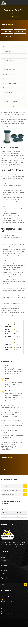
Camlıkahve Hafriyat (8, 97)
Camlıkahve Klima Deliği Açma (10, 101)
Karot (4, 557)
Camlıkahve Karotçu (7, 51)
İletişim (4, 573)
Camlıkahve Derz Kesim (8, 92)
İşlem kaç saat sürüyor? (8, 486)
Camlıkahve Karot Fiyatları (9, 60)
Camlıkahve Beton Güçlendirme (10, 83)
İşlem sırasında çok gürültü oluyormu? (11, 490)
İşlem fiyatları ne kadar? (8, 494)
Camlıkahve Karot (7, 46)
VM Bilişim (19, 621)
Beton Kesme (6, 565)
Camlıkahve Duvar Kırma (8, 87)
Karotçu (4, 560)
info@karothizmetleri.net (9, 613)
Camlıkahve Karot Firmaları (9, 65)
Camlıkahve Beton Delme (9, 69)
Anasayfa (9, 13)
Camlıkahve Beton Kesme (9, 74)
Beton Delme (6, 562)
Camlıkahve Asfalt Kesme (9, 78)
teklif (9, 24)
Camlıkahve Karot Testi (8, 56)
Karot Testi (5, 568)
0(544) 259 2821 (7, 608)
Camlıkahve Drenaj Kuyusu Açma (11, 106)
